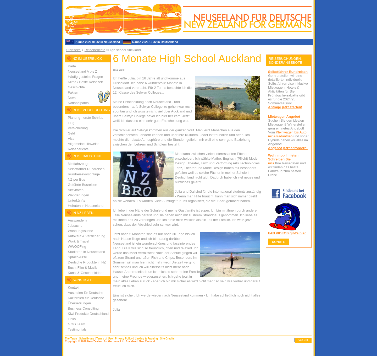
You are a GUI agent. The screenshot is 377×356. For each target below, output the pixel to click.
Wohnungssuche (80, 231)
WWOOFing (77, 247)
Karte (72, 66)
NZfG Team (76, 324)
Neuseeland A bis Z (82, 71)
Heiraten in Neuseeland (85, 206)
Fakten (73, 92)
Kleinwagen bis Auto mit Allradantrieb (287, 134)
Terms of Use (104, 338)
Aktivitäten (76, 190)
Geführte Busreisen (82, 185)
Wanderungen (78, 195)
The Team (71, 338)
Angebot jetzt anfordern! (288, 148)
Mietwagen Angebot (284, 116)
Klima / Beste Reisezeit (85, 82)
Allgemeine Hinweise (83, 144)
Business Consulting (83, 308)
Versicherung (78, 128)
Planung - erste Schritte (85, 118)
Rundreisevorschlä (82, 174)
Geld (71, 133)
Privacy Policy (124, 338)
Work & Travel (78, 241)
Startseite (73, 50)
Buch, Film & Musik (82, 267)
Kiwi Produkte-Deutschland (88, 314)
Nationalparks (78, 103)
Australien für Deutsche (85, 293)
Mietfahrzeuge (78, 164)
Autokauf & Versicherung (86, 236)
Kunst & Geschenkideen (86, 273)
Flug (71, 123)
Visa (71, 139)
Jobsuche (75, 226)
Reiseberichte (95, 50)
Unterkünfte (76, 200)
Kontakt (73, 287)
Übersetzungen (79, 303)
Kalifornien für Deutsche (86, 298)
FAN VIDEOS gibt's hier (287, 233)
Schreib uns (86, 338)
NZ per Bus (76, 179)
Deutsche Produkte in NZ (87, 262)
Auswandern (77, 220)
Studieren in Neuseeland (86, 252)
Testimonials (77, 329)
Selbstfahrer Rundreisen (86, 169)
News (72, 98)
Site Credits (167, 338)
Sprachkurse (77, 257)
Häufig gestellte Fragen (85, 77)
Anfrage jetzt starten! (285, 107)
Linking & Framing (146, 338)
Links (72, 319)
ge (98, 174)
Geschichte (76, 87)
